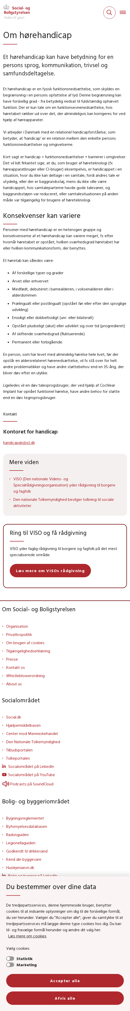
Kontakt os (15, 667)
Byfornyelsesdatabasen (26, 826)
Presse (12, 659)
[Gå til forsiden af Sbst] (15, 12)
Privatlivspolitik (19, 634)
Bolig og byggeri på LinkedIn (32, 875)
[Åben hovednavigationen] (125, 12)
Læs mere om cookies (27, 935)
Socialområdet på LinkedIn (31, 766)
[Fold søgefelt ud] (109, 12)
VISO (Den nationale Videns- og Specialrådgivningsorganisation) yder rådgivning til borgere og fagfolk (64, 485)
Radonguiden (17, 834)
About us (14, 683)
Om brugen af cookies (25, 642)
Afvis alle (65, 998)
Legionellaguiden (20, 842)
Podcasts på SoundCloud (27, 784)
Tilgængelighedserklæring (28, 650)
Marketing (26, 964)
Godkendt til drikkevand (27, 851)
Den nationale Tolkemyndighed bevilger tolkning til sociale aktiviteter (63, 502)
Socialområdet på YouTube (31, 774)
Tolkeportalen (18, 758)
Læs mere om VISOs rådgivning (50, 570)
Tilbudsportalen (19, 749)
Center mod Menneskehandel (32, 733)
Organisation (17, 626)
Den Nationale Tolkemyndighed (33, 741)
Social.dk (13, 717)
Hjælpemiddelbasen (23, 725)
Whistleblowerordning (25, 675)
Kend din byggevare (23, 859)
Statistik (24, 958)
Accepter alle (65, 980)
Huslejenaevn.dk (20, 867)
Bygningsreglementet (25, 818)
